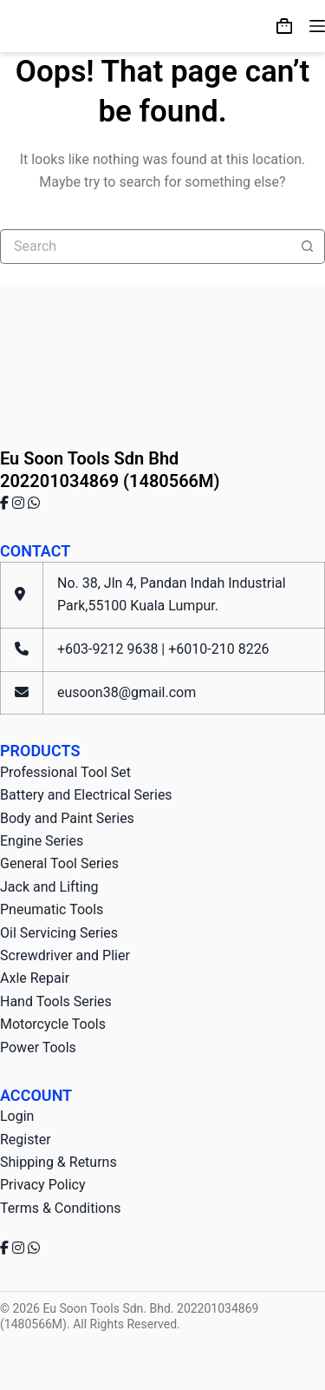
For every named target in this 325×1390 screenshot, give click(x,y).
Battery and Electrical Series (86, 795)
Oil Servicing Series (59, 933)
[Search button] (307, 246)
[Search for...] (145, 246)
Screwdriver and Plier (65, 955)
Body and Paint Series (67, 818)
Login (17, 1116)
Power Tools (38, 1047)
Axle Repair (34, 978)
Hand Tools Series (56, 1001)
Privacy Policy (43, 1184)
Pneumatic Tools (51, 909)
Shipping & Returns (58, 1162)
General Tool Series (59, 863)
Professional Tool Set (65, 772)
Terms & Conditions (60, 1208)
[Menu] (317, 26)
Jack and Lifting (49, 887)
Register (25, 1139)
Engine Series (41, 841)
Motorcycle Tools (53, 1024)
